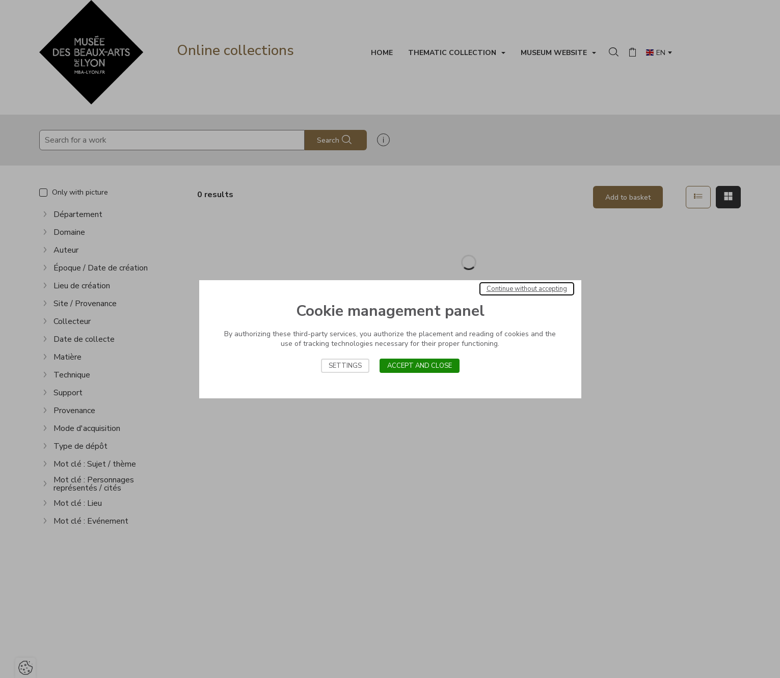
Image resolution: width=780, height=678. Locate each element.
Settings (345, 365)
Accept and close (419, 365)
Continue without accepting (527, 288)
